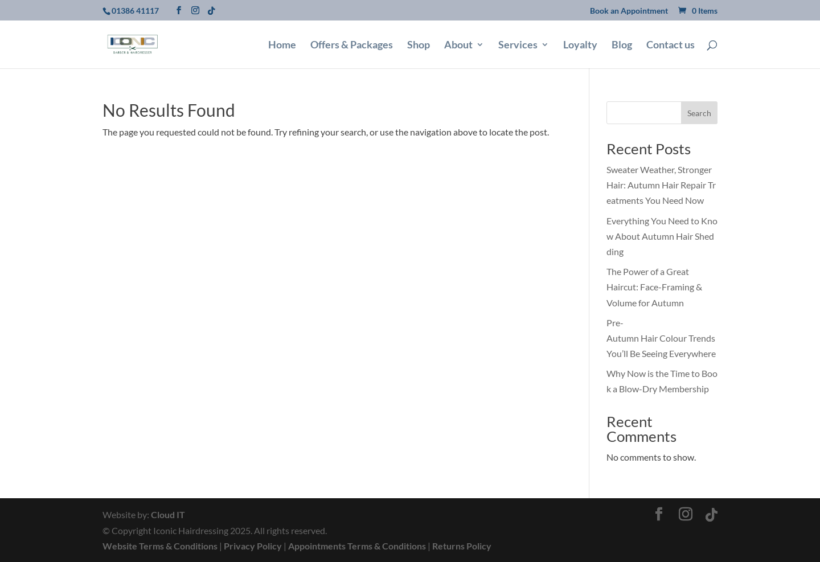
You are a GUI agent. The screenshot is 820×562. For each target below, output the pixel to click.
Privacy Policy (253, 545)
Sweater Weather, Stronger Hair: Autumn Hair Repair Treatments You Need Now (661, 185)
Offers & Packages (351, 45)
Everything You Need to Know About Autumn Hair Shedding (662, 236)
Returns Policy (461, 545)
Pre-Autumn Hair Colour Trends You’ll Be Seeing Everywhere (661, 338)
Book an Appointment (629, 11)
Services (518, 45)
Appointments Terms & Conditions (357, 545)
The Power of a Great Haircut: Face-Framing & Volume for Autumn (654, 286)
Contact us (670, 45)
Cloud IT (168, 514)
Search (699, 113)
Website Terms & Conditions (160, 545)
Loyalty (580, 45)
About (458, 45)
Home (282, 45)
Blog (622, 45)
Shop (418, 45)
